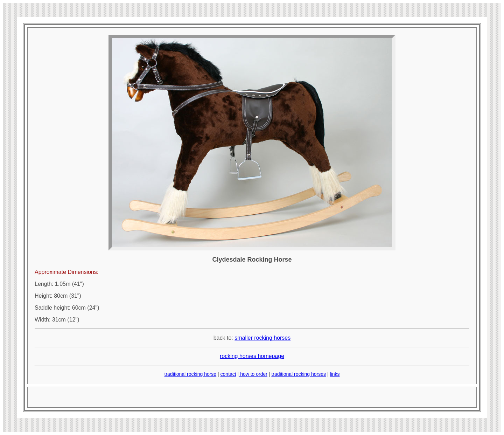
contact (228, 374)
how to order (253, 374)
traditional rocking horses (298, 374)
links (335, 374)
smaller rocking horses (262, 338)
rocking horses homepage (252, 356)
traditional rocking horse (190, 374)
